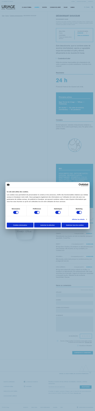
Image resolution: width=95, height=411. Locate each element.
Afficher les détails (78, 219)
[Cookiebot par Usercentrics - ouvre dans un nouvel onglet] (80, 184)
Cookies (55, 407)
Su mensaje (59, 315)
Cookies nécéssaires (20, 225)
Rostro (44, 7)
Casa (3, 15)
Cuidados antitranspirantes (16, 15)
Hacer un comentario (83, 35)
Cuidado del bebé (55, 7)
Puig (61, 407)
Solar (65, 7)
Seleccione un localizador (85, 407)
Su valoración (73, 336)
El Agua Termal (26, 7)
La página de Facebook (31, 381)
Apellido (59, 292)
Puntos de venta (82, 1)
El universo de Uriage (7, 1)
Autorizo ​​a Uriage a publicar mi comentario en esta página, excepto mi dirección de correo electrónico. (74, 341)
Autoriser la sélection (47, 225)
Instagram (27, 386)
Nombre (58, 300)
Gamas (72, 7)
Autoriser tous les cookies (75, 225)
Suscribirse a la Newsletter (84, 345)
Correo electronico (62, 307)
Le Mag (73, 1)
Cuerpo (37, 7)
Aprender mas (88, 342)
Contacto (90, 1)
